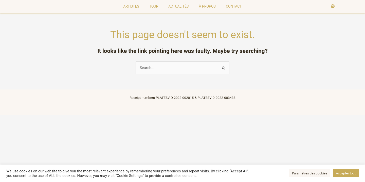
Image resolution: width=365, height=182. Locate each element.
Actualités (178, 6)
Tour (153, 6)
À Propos (207, 6)
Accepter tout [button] (346, 173)
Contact (234, 6)
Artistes (131, 6)
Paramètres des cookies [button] (309, 173)
